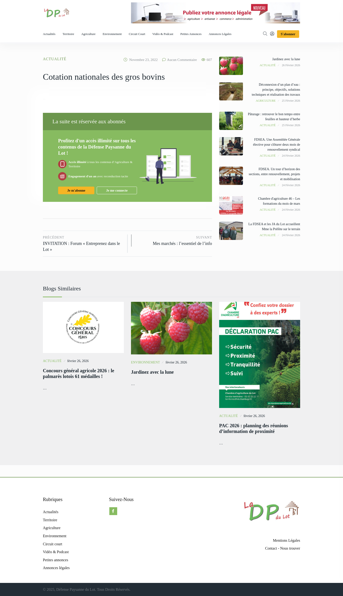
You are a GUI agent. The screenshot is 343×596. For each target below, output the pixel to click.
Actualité (54, 59)
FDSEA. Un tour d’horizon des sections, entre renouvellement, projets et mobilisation (274, 174)
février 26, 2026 (78, 361)
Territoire (68, 34)
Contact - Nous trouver (282, 548)
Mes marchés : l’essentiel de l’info (174, 240)
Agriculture (88, 34)
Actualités (49, 34)
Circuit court (137, 34)
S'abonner (288, 34)
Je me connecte (117, 190)
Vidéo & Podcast (162, 34)
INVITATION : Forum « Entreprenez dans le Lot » (83, 243)
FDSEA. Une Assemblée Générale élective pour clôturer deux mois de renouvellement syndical (276, 144)
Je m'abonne (76, 190)
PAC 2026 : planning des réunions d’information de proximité (253, 428)
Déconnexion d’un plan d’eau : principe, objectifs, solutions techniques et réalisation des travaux (276, 89)
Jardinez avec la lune (286, 59)
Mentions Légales (286, 540)
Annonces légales (220, 34)
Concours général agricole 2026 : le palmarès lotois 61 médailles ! (78, 373)
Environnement (112, 34)
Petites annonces (191, 34)
